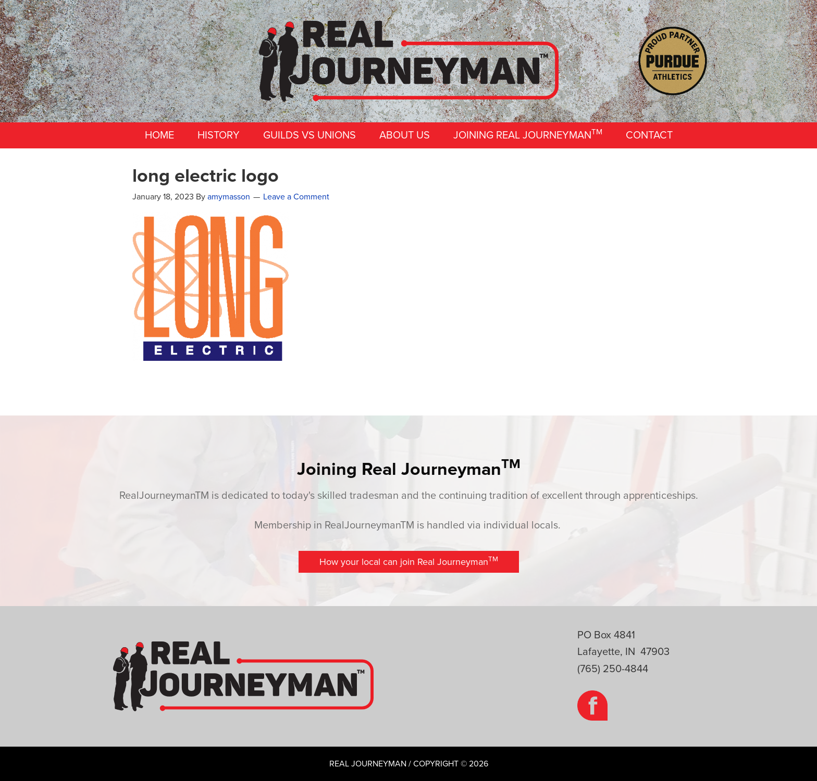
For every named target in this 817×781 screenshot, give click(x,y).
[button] (409, 562)
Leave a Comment (296, 197)
